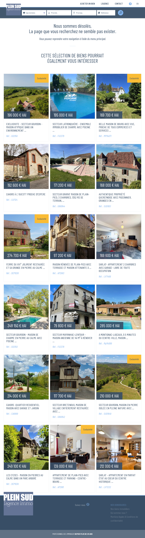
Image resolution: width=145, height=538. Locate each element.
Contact (119, 3)
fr (137, 3)
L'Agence (105, 3)
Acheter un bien (87, 3)
